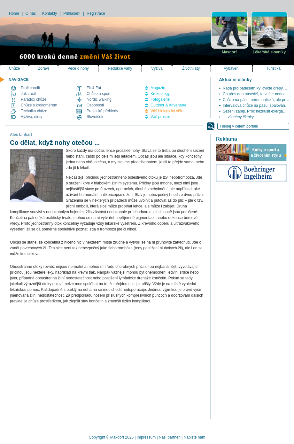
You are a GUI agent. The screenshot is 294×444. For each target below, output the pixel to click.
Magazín (158, 88)
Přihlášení (71, 13)
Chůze (14, 68)
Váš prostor (160, 116)
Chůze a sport (99, 93)
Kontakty (49, 13)
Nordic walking (99, 99)
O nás (31, 13)
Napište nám (194, 437)
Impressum (146, 437)
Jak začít (28, 93)
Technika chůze (34, 111)
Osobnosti (95, 105)
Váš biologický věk (166, 111)
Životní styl (191, 68)
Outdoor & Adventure (168, 105)
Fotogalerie (160, 99)
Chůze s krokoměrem (39, 105)
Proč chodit (30, 88)
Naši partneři (170, 437)
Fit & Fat (94, 88)
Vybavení (232, 68)
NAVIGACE (18, 79)
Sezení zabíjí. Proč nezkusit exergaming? (258, 111)
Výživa (156, 68)
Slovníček (95, 116)
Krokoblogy (160, 93)
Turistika (273, 68)
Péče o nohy (78, 68)
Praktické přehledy (102, 111)
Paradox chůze (33, 99)
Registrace (96, 13)
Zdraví (43, 68)
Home (14, 13)
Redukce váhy (120, 68)
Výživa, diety (31, 116)
